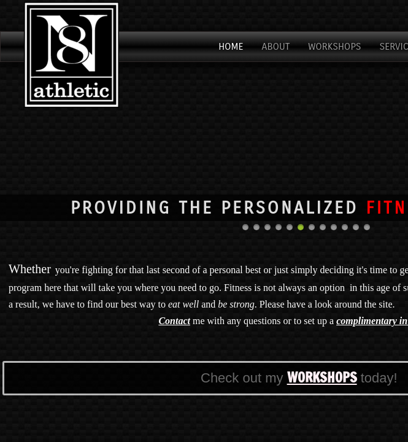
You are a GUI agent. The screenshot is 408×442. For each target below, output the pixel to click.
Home (230, 46)
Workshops (334, 46)
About (276, 46)
